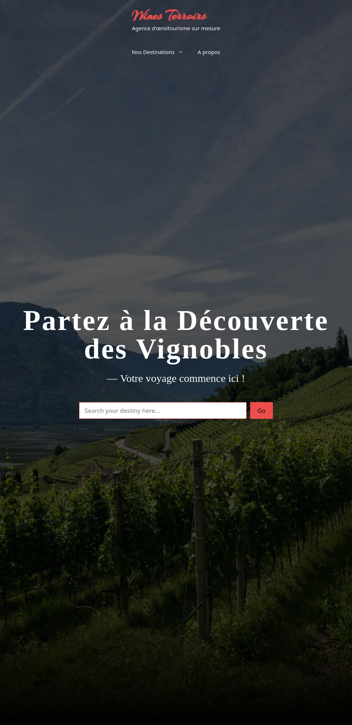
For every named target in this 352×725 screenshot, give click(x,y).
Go (262, 410)
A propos (209, 51)
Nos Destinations (161, 52)
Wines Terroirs (169, 16)
